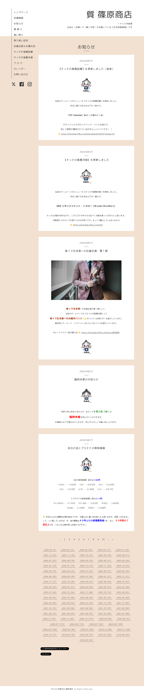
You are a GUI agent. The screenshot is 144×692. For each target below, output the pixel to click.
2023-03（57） (105, 587)
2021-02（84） (105, 613)
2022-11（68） (87, 592)
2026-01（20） (123, 550)
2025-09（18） (105, 555)
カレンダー (20, 68)
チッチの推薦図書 (23, 51)
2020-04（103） (116, 624)
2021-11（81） (123, 603)
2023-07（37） (123, 581)
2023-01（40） (50, 592)
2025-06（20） (69, 560)
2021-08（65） (87, 608)
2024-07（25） (87, 571)
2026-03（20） (86, 550)
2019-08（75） (87, 634)
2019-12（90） (106, 629)
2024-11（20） (105, 565)
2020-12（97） (50, 619)
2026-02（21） (105, 550)
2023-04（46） (87, 587)
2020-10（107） (87, 619)
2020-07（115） (57, 624)
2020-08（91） (124, 619)
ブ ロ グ (18, 63)
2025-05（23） (87, 560)
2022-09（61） (123, 592)
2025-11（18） (69, 555)
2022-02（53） (69, 603)
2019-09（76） (69, 634)
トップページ (21, 12)
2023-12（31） (123, 576)
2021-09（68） (69, 608)
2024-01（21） (105, 576)
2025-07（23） (50, 560)
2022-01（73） (87, 603)
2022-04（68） (123, 597)
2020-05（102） (96, 624)
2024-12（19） (87, 565)
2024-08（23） (69, 571)
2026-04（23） (68, 550)
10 (103, 539)
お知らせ (18, 23)
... (108, 539)
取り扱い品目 (21, 40)
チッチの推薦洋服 (23, 57)
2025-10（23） (87, 555)
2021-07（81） (105, 608)
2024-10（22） (123, 565)
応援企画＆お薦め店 (24, 46)
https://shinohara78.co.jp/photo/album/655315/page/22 (88, 134)
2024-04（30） (50, 576)
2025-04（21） (105, 560)
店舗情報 (18, 17)
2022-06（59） (87, 597)
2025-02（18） (50, 565)
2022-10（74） (105, 592)
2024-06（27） (105, 571)
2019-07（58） (105, 634)
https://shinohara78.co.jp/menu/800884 (100, 332)
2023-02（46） (123, 587)
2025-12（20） (50, 555)
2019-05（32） (87, 640)
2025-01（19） (69, 565)
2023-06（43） (50, 587)
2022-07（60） (69, 597)
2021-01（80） (123, 613)
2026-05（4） (50, 550)
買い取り (18, 34)
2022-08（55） (50, 597)
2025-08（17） (123, 555)
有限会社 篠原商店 (65, 689)
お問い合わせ (21, 74)
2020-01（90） (87, 629)
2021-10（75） (50, 608)
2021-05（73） (50, 613)
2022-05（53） (105, 597)
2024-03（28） (69, 576)
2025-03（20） (123, 560)
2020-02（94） (69, 629)
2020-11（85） (68, 619)
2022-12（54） (69, 592)
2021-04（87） (69, 613)
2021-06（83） (123, 608)
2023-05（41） (69, 587)
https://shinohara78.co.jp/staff (88, 225)
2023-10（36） (69, 581)
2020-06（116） (77, 624)
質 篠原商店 (109, 14)
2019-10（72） (50, 634)
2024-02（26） (87, 576)
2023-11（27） (50, 581)
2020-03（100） (50, 629)
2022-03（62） (50, 603)
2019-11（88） (124, 629)
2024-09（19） (50, 571)
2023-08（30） (105, 581)
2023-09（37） (87, 581)
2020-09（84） (106, 619)
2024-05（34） (123, 571)
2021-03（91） (87, 613)
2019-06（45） (123, 634)
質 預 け (18, 29)
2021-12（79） (105, 603)
